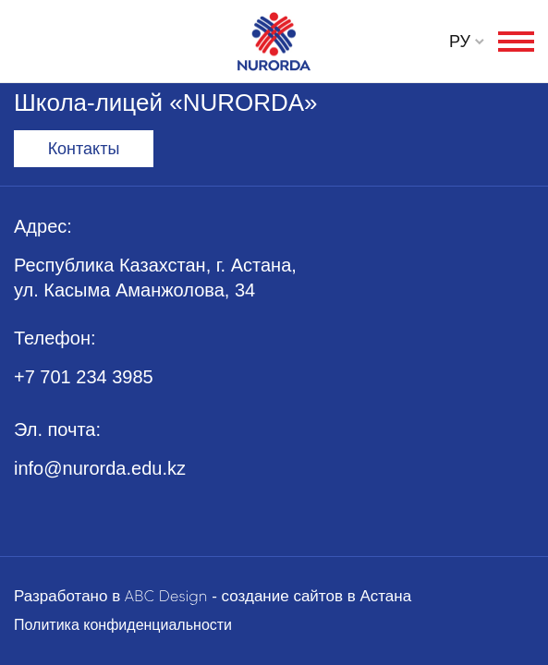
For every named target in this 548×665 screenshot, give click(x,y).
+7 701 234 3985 (83, 377)
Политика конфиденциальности (123, 625)
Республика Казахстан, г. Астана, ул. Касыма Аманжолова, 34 (155, 277)
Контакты (84, 148)
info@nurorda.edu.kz (100, 468)
